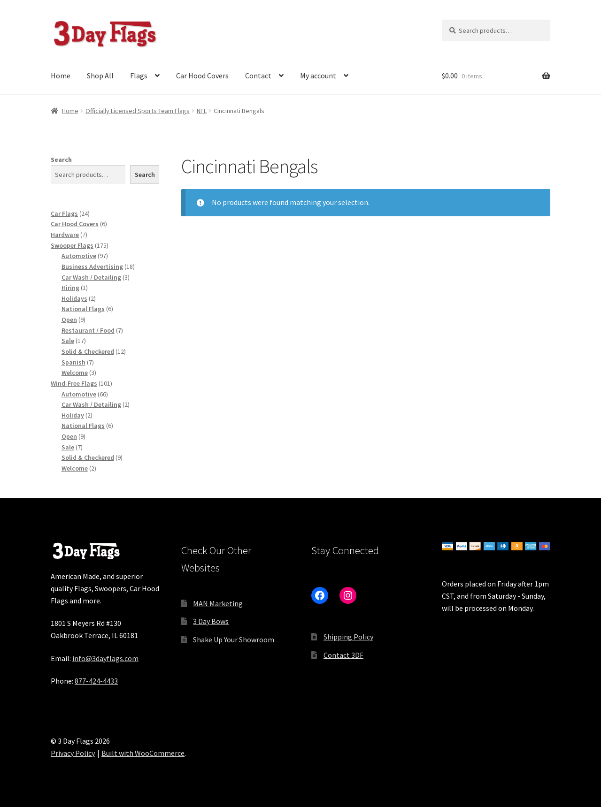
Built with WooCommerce (143, 753)
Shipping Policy (348, 636)
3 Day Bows (211, 621)
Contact (258, 75)
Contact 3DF (343, 655)
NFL (202, 111)
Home (60, 75)
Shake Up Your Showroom (233, 639)
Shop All (100, 75)
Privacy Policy (73, 753)
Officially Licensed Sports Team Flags (137, 111)
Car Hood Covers (202, 75)
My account (318, 75)
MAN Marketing (218, 603)
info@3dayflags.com (105, 658)
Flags (138, 75)
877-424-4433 (96, 680)
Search (61, 159)
